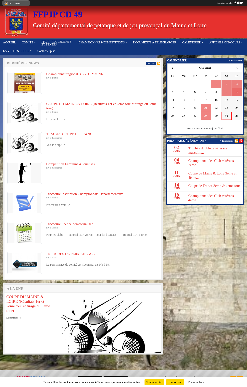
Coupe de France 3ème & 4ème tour (214, 186)
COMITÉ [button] (27, 42)
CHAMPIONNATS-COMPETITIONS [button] (102, 42)
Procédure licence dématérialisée (69, 224)
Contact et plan (46, 51)
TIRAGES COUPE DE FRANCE (70, 134)
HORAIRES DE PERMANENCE (70, 254)
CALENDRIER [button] (191, 42)
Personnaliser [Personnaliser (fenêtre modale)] (196, 382)
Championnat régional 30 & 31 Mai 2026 (75, 74)
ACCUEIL (9, 42)
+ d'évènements (235, 60)
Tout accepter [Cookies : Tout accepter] (154, 382)
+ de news (151, 63)
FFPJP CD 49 (57, 14)
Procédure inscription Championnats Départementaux (84, 194)
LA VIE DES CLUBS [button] (16, 51)
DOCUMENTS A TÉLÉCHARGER (154, 42)
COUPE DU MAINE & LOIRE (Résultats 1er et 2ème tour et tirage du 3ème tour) (28, 304)
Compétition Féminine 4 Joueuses (70, 164)
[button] (10, 323)
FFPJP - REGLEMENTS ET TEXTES (56, 43)
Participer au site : (230, 3)
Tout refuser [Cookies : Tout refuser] (175, 382)
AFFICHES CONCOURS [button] (224, 42)
